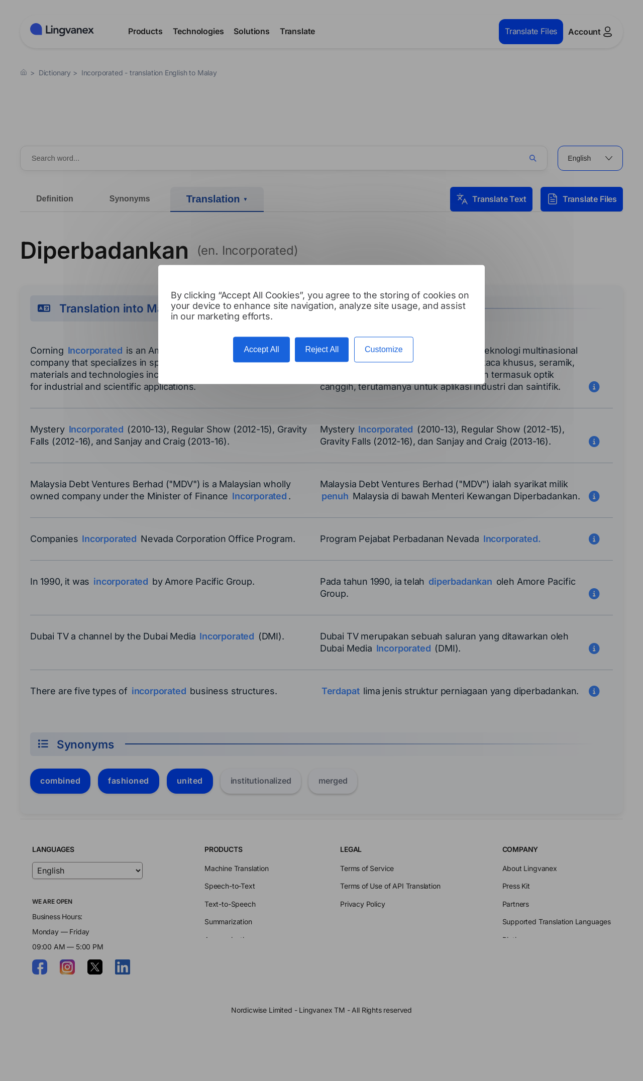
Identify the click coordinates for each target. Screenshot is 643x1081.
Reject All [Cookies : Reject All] (322, 349)
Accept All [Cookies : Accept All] (261, 349)
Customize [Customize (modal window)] (384, 349)
